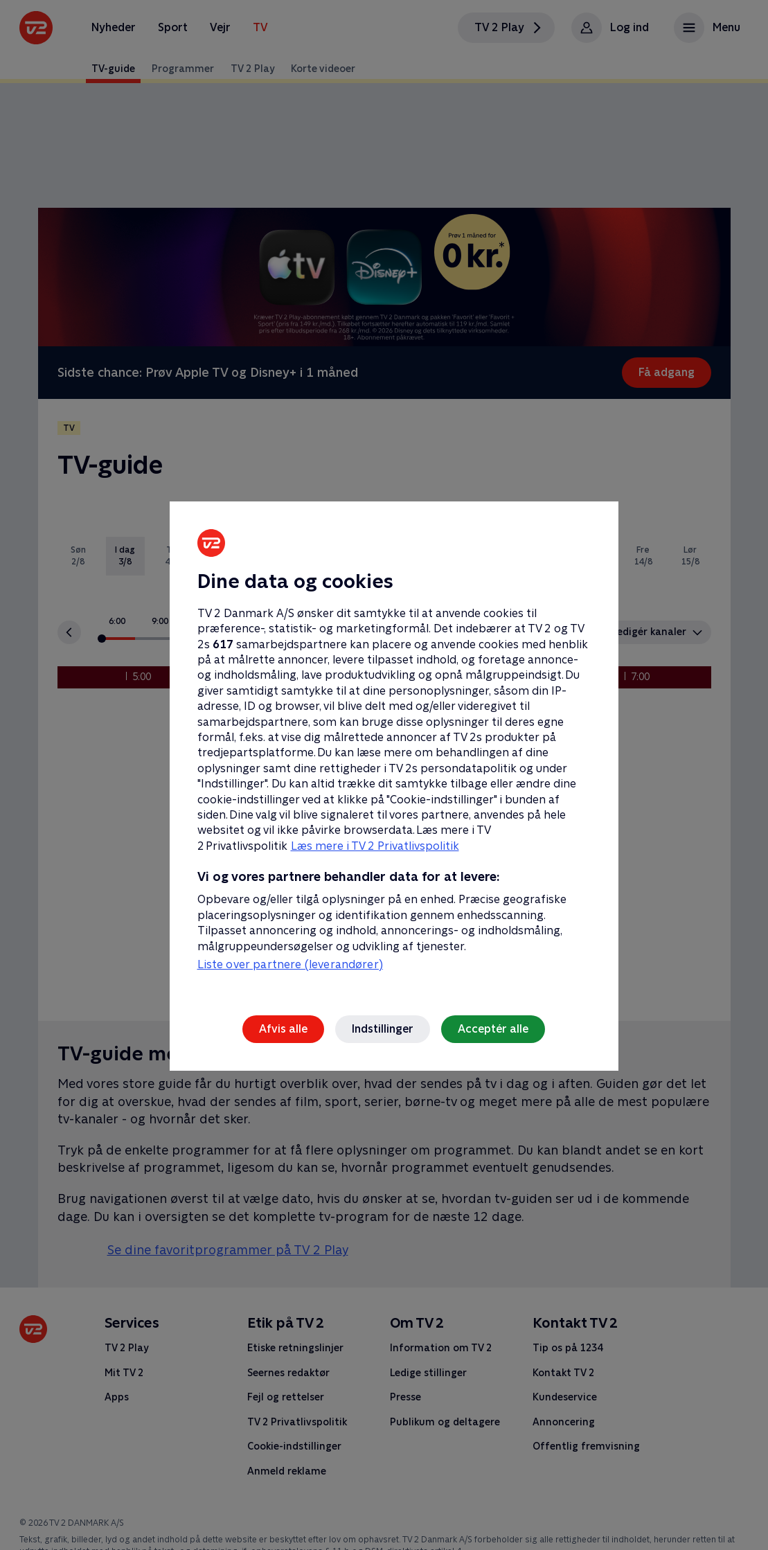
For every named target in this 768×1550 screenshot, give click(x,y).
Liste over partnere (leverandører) (290, 964)
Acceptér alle (493, 1028)
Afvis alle (283, 1028)
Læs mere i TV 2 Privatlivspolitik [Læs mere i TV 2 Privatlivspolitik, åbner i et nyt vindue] (375, 846)
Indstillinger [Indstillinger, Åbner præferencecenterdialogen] (382, 1028)
